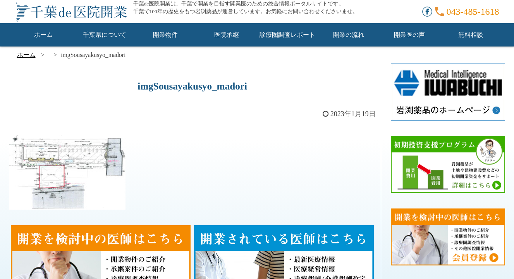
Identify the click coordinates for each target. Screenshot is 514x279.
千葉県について (104, 34)
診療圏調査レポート (287, 34)
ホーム (43, 34)
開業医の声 (409, 34)
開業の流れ (348, 34)
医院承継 (226, 34)
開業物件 (165, 34)
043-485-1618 (473, 12)
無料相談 (470, 34)
